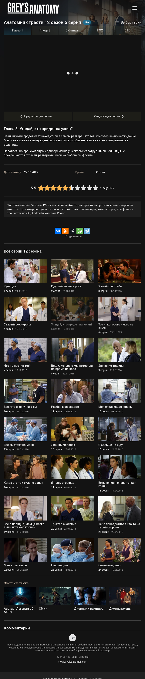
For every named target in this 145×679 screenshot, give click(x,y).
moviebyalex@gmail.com (72, 661)
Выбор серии (128, 22)
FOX (100, 30)
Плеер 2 (44, 30)
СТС (127, 30)
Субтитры (72, 30)
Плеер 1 (17, 30)
